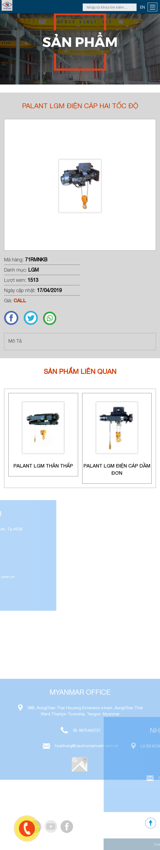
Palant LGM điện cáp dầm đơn (117, 469)
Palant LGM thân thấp (43, 466)
